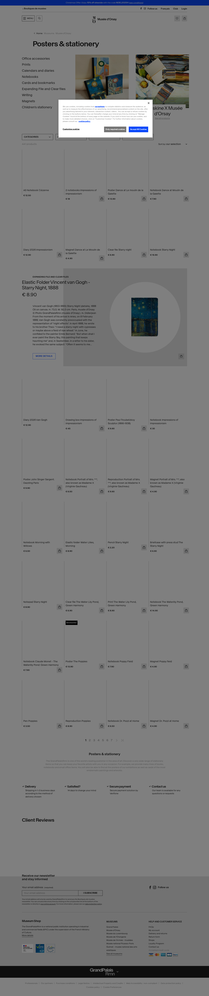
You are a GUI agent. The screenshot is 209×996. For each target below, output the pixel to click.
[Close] (148, 103)
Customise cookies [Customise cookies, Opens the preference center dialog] (71, 129)
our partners (100, 106)
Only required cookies (115, 129)
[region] (105, 119)
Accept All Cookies (138, 129)
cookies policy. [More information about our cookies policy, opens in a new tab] (84, 121)
